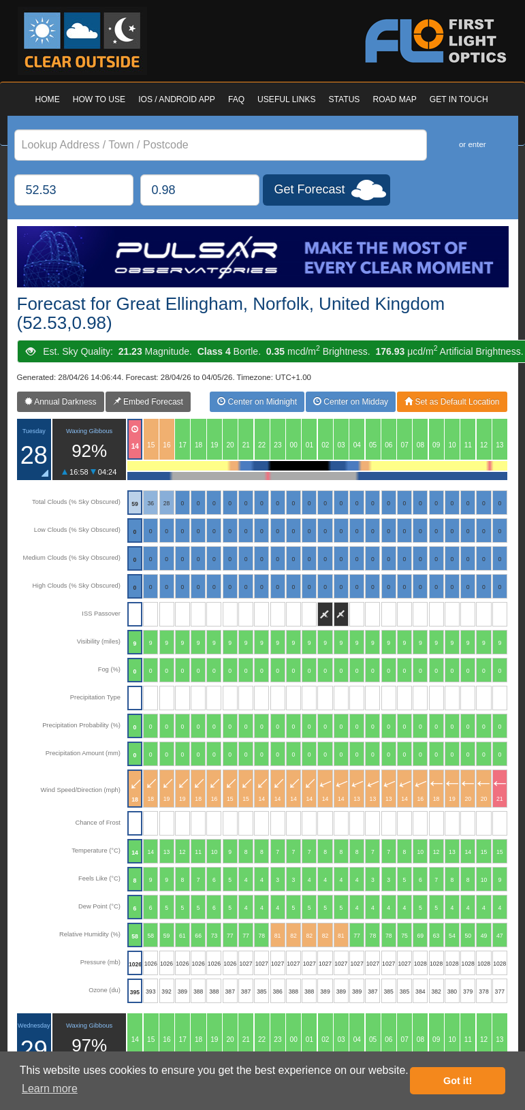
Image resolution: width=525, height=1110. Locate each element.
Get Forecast (309, 189)
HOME (47, 99)
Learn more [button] (50, 1088)
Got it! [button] (457, 1080)
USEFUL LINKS (286, 99)
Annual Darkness (61, 402)
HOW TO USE (99, 99)
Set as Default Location (451, 402)
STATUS (344, 99)
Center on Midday (350, 402)
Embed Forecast (148, 402)
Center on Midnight (257, 402)
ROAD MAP (394, 99)
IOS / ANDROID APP (176, 99)
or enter (472, 144)
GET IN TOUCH (459, 99)
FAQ (236, 99)
